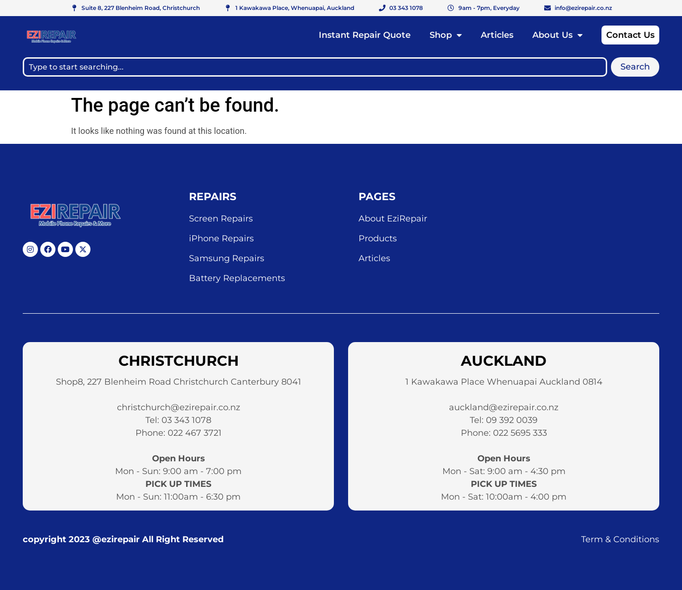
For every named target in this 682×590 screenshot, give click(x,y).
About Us (557, 35)
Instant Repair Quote (365, 35)
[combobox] (315, 67)
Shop (446, 35)
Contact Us (630, 35)
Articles (497, 35)
